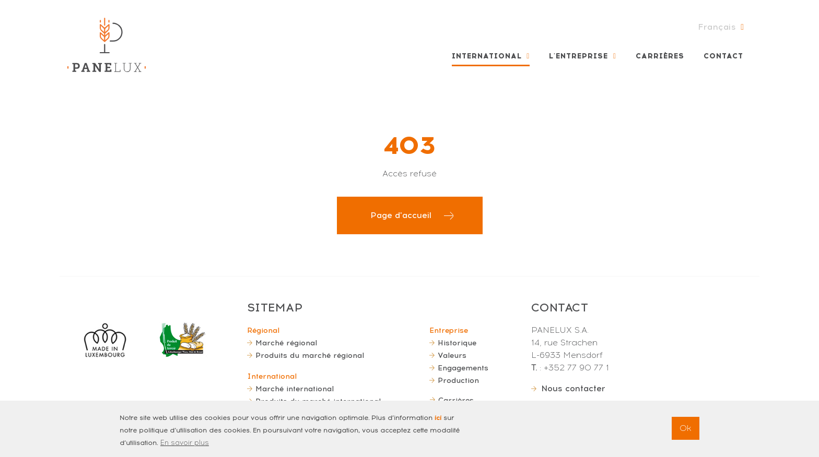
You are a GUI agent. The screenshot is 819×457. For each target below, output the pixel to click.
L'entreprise (578, 56)
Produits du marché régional (309, 355)
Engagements (463, 367)
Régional (263, 330)
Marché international (294, 388)
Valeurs (452, 355)
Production (458, 380)
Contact (723, 56)
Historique (457, 342)
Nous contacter (573, 388)
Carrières (660, 56)
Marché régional (286, 342)
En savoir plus (184, 448)
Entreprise (448, 330)
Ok (686, 433)
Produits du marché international (318, 401)
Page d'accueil (400, 215)
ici (438, 423)
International (487, 56)
